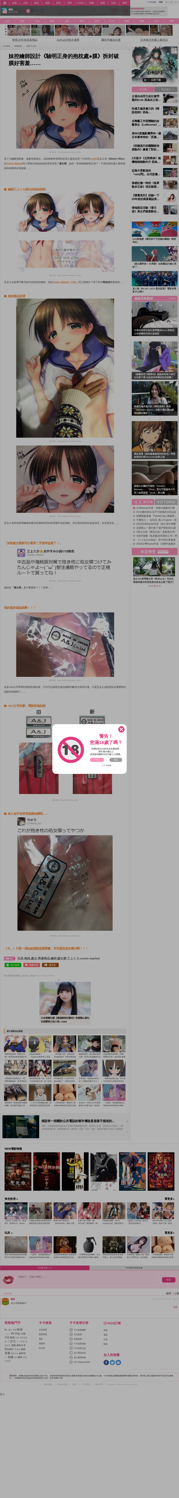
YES (97, 760)
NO (116, 760)
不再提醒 (106, 765)
